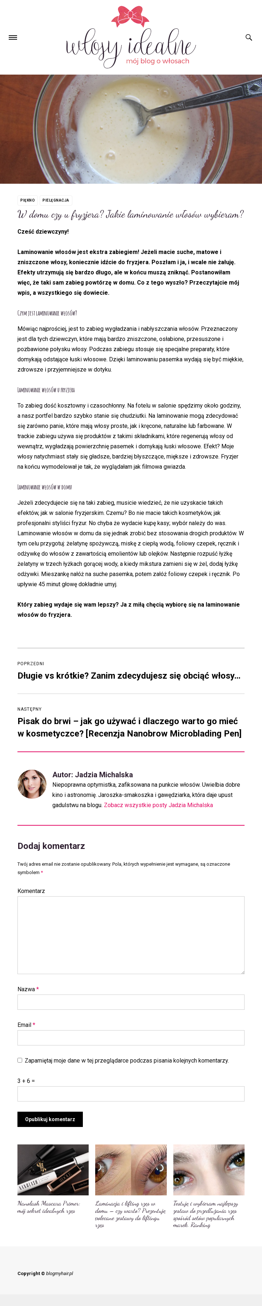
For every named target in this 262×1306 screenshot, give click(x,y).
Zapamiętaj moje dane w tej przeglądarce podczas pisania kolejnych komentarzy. (127, 1060)
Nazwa (28, 989)
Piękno (27, 200)
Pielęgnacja (56, 200)
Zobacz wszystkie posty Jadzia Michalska (158, 805)
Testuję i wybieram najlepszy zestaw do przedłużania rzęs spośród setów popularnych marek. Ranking (205, 1213)
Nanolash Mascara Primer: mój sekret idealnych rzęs (48, 1206)
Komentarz (31, 891)
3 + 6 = (26, 1080)
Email (26, 1024)
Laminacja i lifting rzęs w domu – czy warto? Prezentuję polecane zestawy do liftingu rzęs (130, 1213)
